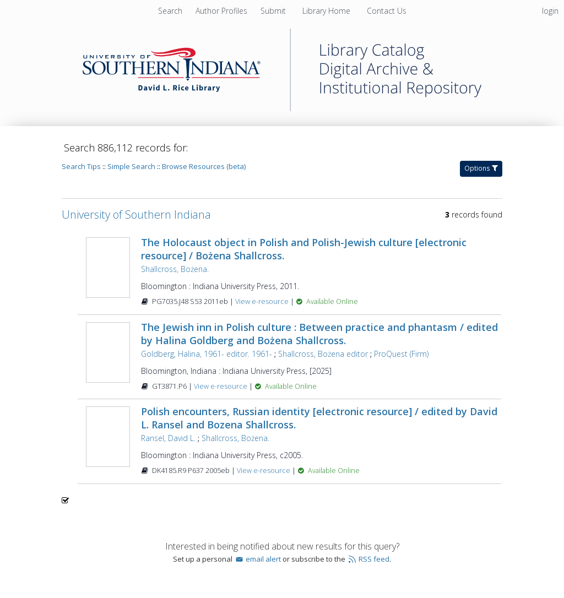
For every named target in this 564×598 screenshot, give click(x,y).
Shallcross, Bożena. (175, 269)
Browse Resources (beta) (204, 166)
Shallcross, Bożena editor (323, 354)
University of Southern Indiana (136, 214)
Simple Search (131, 166)
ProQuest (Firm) (401, 354)
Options (481, 168)
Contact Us (386, 11)
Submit (274, 11)
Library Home (327, 11)
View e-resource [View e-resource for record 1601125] (221, 386)
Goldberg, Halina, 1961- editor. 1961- (206, 354)
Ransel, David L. (168, 438)
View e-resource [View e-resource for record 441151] (262, 301)
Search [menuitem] (170, 11)
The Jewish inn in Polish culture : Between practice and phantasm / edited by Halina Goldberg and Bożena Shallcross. (319, 333)
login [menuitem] (550, 11)
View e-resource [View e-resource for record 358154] (264, 470)
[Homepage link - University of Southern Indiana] (282, 108)
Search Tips (81, 166)
